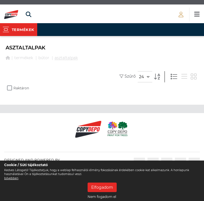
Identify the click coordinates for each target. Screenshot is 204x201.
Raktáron (18, 87)
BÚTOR (43, 57)
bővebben (11, 178)
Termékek (23, 57)
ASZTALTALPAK (66, 57)
